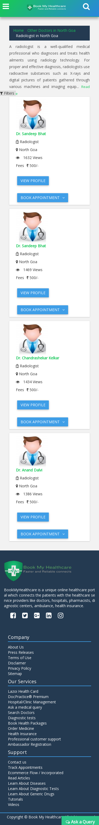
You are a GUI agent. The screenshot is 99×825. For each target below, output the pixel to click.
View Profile (33, 180)
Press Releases (21, 652)
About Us (16, 647)
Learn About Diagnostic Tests (33, 788)
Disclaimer (17, 662)
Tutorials (15, 799)
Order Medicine (21, 728)
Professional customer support (34, 739)
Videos (13, 804)
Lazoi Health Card (23, 691)
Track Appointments (25, 767)
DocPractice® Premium (28, 696)
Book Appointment (43, 197)
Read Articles (19, 777)
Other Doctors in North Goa (51, 30)
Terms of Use (19, 657)
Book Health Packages (27, 723)
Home (18, 30)
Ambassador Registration (29, 744)
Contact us (17, 762)
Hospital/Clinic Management (32, 701)
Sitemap (15, 673)
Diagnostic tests (22, 717)
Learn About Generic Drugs (31, 793)
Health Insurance (22, 733)
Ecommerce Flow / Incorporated (35, 772)
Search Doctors (21, 712)
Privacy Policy (19, 668)
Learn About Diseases (27, 783)
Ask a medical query (25, 707)
